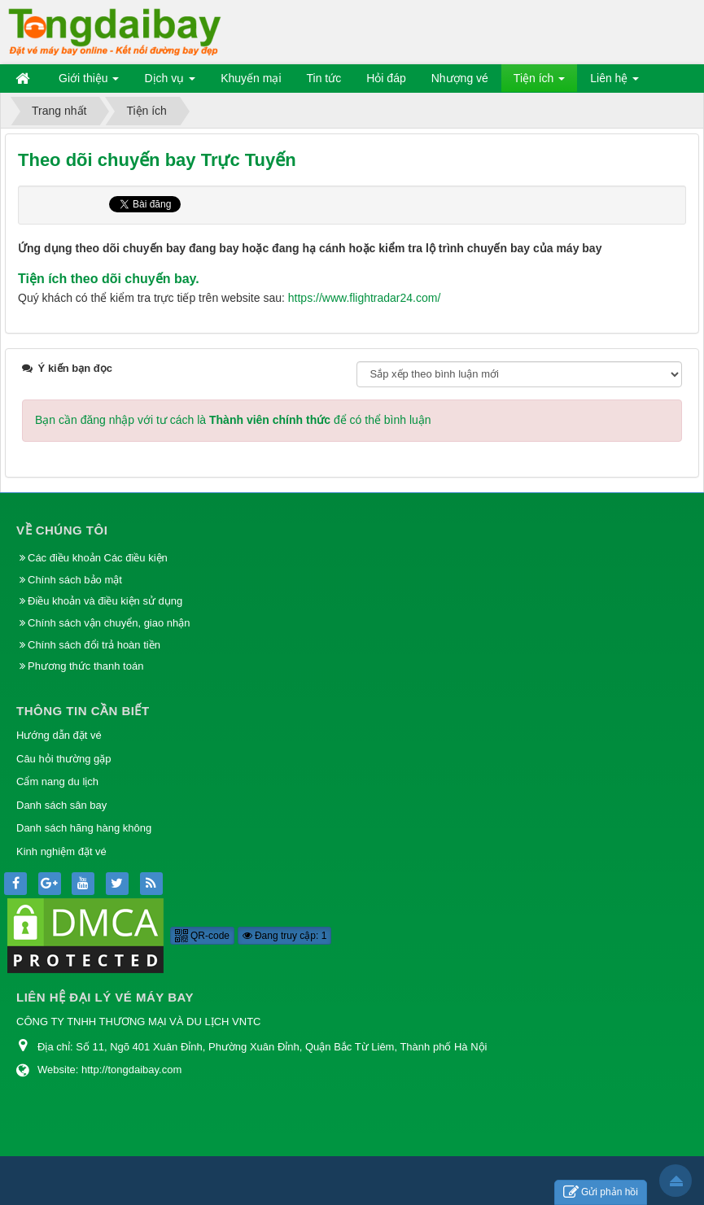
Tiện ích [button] (539, 82)
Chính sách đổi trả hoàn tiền (94, 645)
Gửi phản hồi (600, 1192)
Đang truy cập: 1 (285, 935)
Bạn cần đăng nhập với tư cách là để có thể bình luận (233, 419)
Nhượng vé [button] (459, 78)
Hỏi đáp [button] (385, 78)
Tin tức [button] (324, 78)
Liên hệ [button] (614, 82)
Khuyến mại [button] (251, 78)
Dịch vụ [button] (169, 82)
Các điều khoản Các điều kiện (98, 558)
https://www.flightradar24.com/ (364, 297)
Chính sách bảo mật (76, 580)
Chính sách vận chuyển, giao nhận (109, 623)
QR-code (202, 935)
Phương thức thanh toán (85, 666)
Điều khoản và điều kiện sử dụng (105, 601)
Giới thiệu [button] (89, 82)
